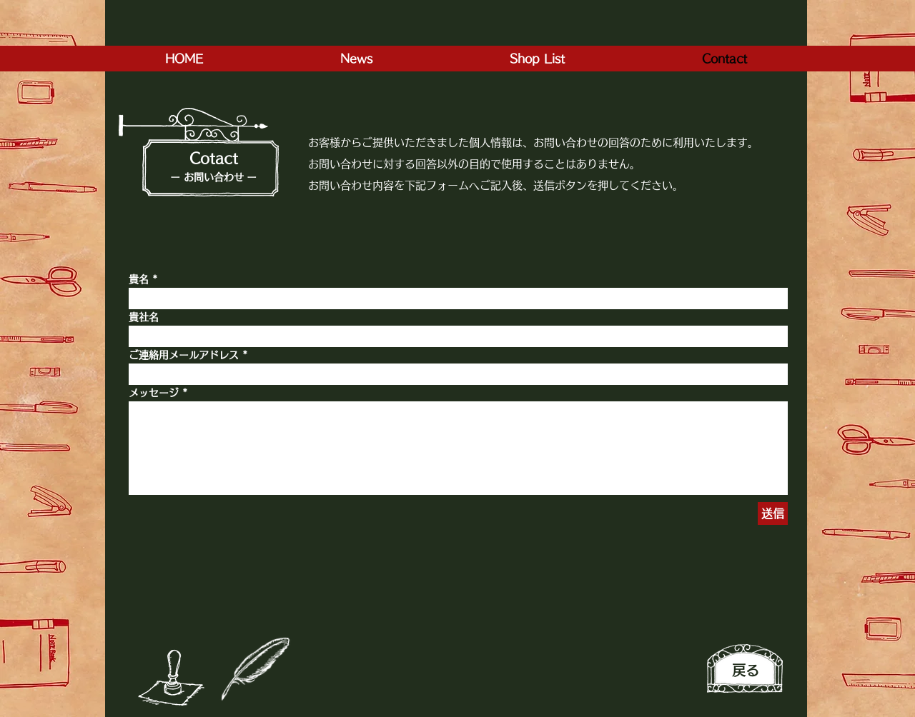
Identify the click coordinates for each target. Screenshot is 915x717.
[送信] (773, 513)
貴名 (139, 279)
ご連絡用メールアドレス (184, 355)
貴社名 (144, 317)
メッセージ (154, 393)
